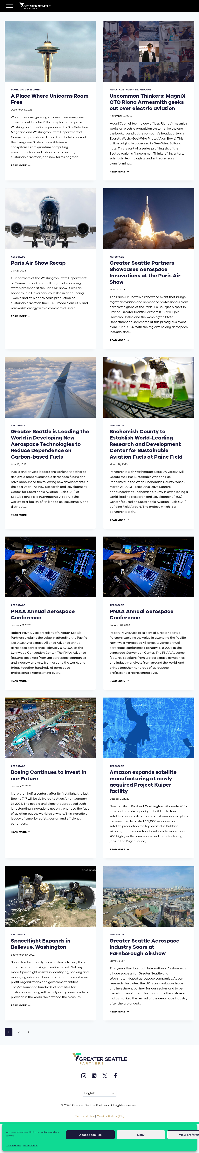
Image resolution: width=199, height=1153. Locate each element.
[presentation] (50, 51)
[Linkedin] (94, 1075)
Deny (141, 1135)
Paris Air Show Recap (38, 262)
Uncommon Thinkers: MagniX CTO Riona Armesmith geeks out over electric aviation (147, 102)
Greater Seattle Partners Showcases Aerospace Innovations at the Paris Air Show (145, 272)
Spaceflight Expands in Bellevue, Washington (41, 944)
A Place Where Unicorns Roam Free (50, 99)
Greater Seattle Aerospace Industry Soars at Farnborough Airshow (144, 947)
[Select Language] (99, 1093)
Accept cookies (90, 1135)
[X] (105, 1075)
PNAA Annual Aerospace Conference (43, 614)
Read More (21, 165)
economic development (27, 89)
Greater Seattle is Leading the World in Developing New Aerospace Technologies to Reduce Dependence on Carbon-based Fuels (50, 444)
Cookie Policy (13, 1145)
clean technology (139, 89)
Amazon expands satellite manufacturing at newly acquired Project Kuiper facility (143, 782)
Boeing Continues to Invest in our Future (48, 775)
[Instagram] (83, 1075)
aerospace (117, 89)
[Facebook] (115, 1075)
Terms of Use (30, 1145)
